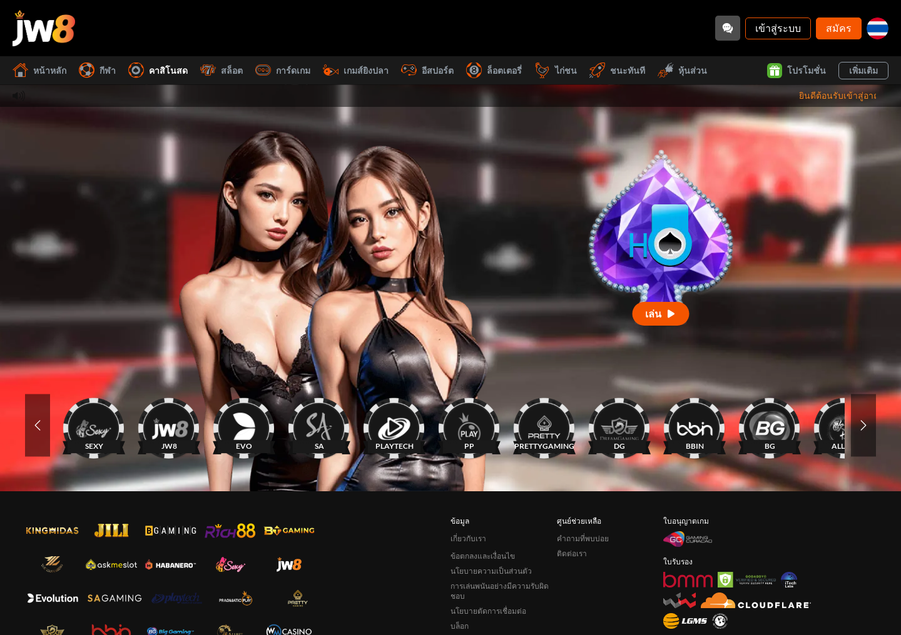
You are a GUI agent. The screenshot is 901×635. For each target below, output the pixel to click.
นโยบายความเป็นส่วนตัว (491, 571)
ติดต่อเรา (572, 553)
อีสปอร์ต (427, 70)
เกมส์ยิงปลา (356, 70)
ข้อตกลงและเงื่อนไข (482, 556)
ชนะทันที (617, 70)
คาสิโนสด (158, 70)
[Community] (727, 28)
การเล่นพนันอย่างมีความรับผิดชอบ (499, 591)
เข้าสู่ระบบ (778, 28)
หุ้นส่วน (682, 70)
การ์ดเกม (282, 70)
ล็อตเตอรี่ (494, 70)
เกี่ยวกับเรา (468, 538)
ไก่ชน (555, 70)
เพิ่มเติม (863, 70)
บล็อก (459, 626)
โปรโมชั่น (796, 70)
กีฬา (97, 70)
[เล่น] (661, 313)
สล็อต (221, 70)
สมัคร (839, 28)
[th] (877, 28)
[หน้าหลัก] (44, 28)
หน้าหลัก (39, 70)
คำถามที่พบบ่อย (583, 538)
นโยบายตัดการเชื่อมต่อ (488, 611)
